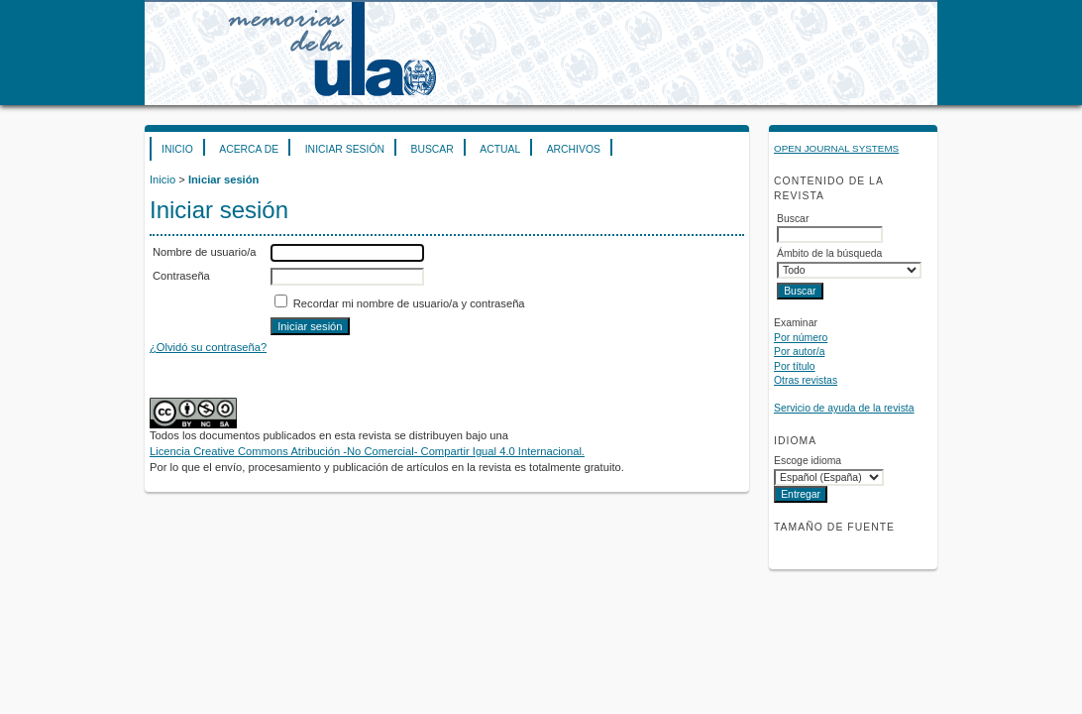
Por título (794, 366)
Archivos (573, 149)
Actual (500, 149)
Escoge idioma (807, 460)
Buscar (431, 149)
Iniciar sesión (344, 149)
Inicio (177, 149)
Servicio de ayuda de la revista (844, 408)
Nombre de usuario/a (204, 252)
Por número (800, 337)
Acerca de (248, 149)
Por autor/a (799, 351)
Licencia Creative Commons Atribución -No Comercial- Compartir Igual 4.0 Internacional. (367, 451)
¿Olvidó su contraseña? (208, 347)
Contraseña (181, 276)
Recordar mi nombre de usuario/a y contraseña (409, 303)
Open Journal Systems (836, 148)
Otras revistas (805, 380)
